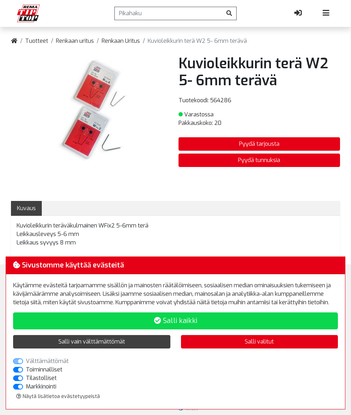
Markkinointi (41, 386)
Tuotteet (36, 41)
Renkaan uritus (75, 41)
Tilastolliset (41, 378)
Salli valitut (259, 341)
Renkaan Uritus (121, 41)
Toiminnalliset (44, 369)
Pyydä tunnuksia (259, 160)
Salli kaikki (175, 320)
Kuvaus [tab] (26, 208)
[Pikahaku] (168, 13)
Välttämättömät (47, 361)
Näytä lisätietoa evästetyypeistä (58, 396)
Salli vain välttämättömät (91, 341)
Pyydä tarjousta (259, 144)
